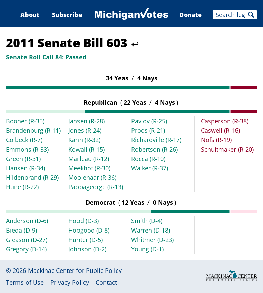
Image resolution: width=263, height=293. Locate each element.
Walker (149, 168)
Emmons (27, 149)
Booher (25, 121)
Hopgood (88, 230)
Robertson (154, 149)
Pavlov (149, 121)
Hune (22, 187)
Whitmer (152, 240)
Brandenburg (33, 130)
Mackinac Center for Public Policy (75, 270)
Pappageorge (95, 187)
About (29, 15)
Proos (148, 130)
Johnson (87, 249)
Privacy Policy (69, 282)
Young (147, 249)
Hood (83, 221)
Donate (190, 15)
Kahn (84, 140)
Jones (84, 130)
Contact (106, 282)
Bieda (21, 230)
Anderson (27, 221)
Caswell (220, 130)
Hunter (85, 240)
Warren (150, 230)
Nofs (216, 140)
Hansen (25, 168)
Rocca (148, 159)
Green (23, 159)
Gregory (26, 249)
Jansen (86, 121)
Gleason (26, 240)
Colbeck (24, 140)
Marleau (88, 159)
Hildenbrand (32, 177)
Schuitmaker (227, 149)
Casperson (224, 121)
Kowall (86, 149)
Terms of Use (25, 282)
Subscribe (67, 15)
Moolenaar (92, 177)
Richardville (156, 140)
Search (251, 14)
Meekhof (89, 168)
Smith (146, 221)
